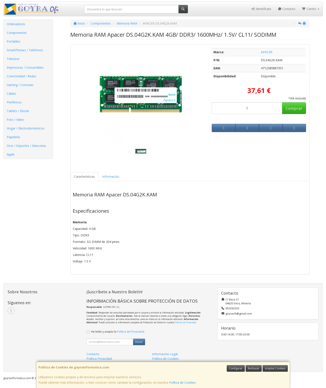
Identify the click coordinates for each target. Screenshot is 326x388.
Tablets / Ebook (18, 111)
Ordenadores (16, 24)
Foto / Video (15, 120)
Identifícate (261, 9)
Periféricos (14, 102)
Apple (11, 154)
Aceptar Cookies (275, 368)
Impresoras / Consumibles (25, 67)
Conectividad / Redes (21, 76)
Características (84, 176)
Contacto (287, 9)
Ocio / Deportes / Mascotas (26, 146)
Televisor (13, 59)
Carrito (310, 9)
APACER (266, 52)
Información (110, 176)
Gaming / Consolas (20, 85)
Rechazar (253, 368)
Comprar (294, 108)
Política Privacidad (99, 358)
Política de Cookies (182, 382)
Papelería (13, 137)
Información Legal (165, 354)
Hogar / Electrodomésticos (26, 128)
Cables (11, 93)
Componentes (17, 33)
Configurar (235, 368)
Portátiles (13, 41)
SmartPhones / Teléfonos (25, 50)
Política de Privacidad (185, 322)
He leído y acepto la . (118, 331)
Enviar (139, 342)
